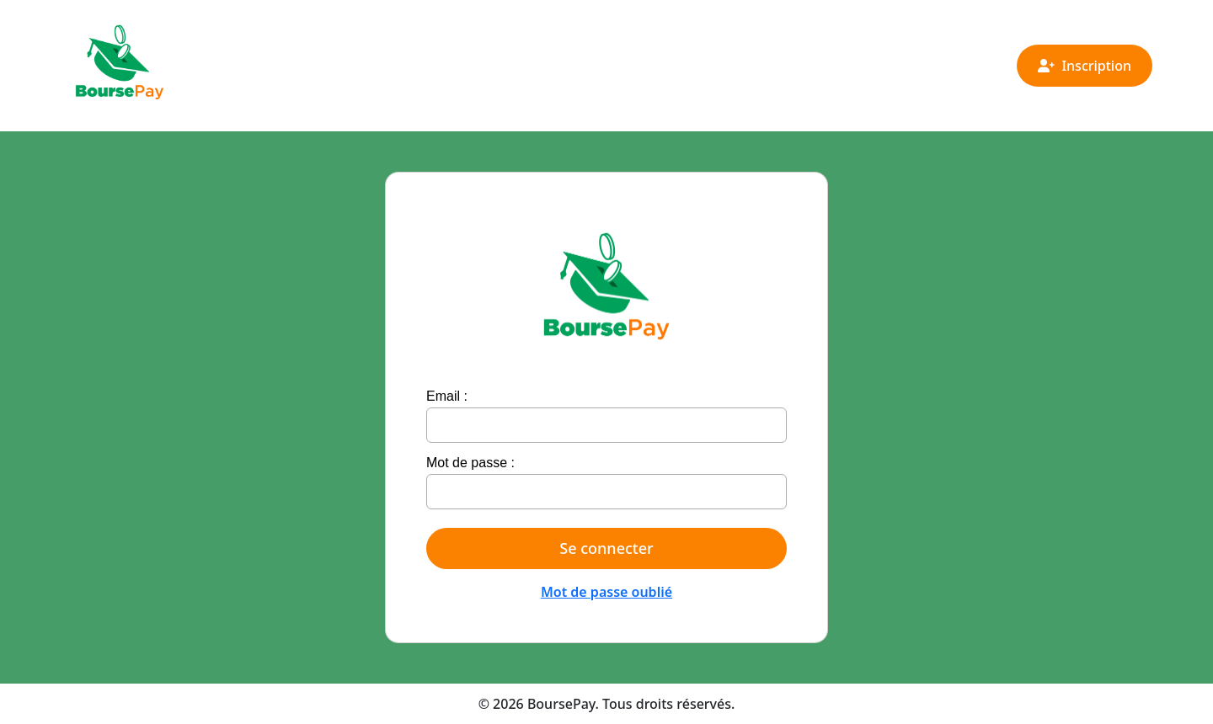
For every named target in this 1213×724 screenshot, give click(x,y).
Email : (447, 396)
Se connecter (606, 548)
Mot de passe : (470, 462)
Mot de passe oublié (606, 592)
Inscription (1084, 65)
